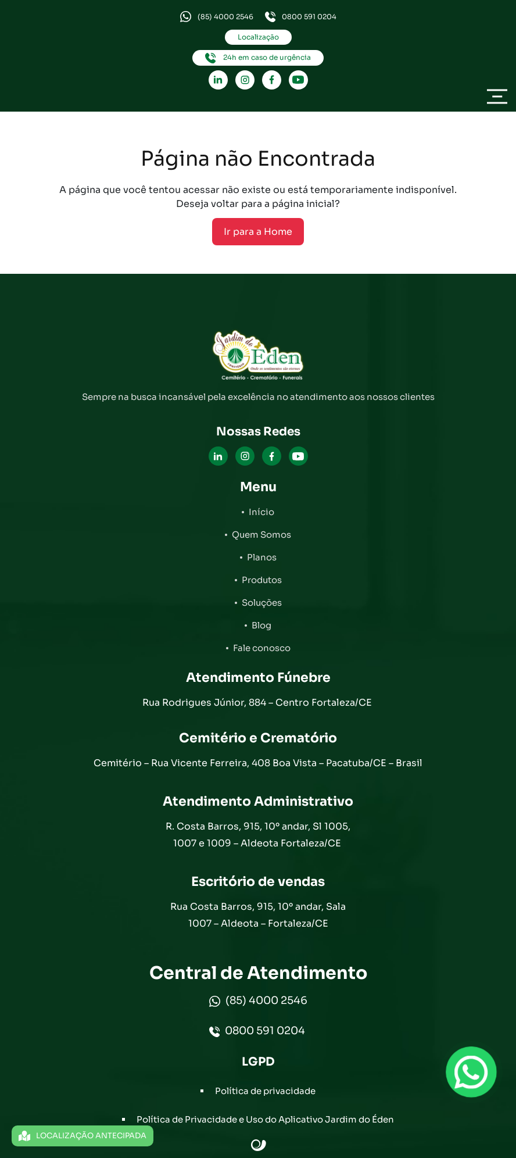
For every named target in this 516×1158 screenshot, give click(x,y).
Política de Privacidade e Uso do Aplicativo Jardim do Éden (265, 1119)
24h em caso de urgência (258, 58)
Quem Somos (261, 534)
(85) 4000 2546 (216, 16)
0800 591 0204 (300, 17)
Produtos (262, 579)
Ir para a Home (258, 232)
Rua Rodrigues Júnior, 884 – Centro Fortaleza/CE (258, 702)
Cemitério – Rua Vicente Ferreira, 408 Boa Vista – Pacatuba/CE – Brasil (258, 763)
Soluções (262, 602)
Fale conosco (262, 647)
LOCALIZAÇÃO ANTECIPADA (82, 1136)
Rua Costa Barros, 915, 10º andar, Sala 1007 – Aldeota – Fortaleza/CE (258, 915)
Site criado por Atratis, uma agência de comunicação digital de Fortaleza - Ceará (259, 1145)
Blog (261, 625)
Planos (262, 557)
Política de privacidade (265, 1090)
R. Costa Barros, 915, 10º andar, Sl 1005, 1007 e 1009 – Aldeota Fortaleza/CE (258, 834)
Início (261, 511)
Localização (258, 37)
